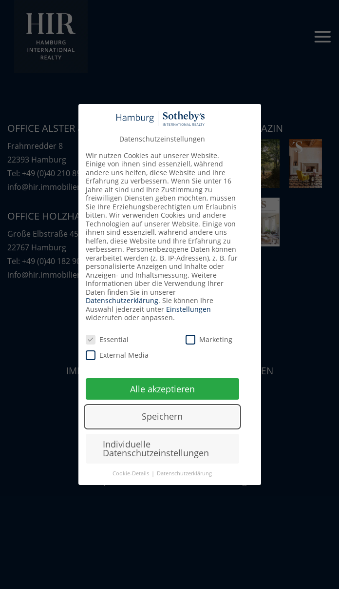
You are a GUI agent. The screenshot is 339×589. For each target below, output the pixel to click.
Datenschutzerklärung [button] (184, 473)
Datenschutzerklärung (122, 300)
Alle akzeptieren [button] (162, 389)
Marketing (209, 339)
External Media (117, 355)
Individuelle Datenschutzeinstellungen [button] (156, 448)
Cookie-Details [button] (132, 473)
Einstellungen (188, 309)
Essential (107, 339)
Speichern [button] (162, 416)
